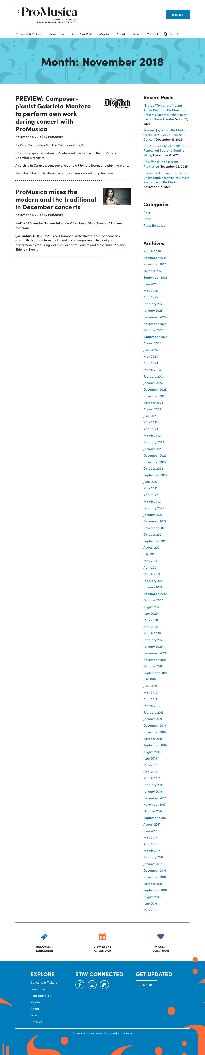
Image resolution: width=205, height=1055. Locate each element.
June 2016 (150, 903)
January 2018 (152, 791)
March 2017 (151, 850)
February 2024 (153, 376)
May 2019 (150, 692)
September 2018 (155, 745)
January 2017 (152, 864)
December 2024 (155, 317)
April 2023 (150, 429)
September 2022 (155, 475)
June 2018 (150, 758)
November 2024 (154, 323)
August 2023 (152, 409)
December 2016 (154, 870)
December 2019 (154, 653)
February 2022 (153, 508)
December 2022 (154, 455)
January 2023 (153, 449)
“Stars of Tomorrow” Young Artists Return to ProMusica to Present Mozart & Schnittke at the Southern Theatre (165, 112)
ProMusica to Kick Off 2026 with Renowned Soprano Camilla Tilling (166, 150)
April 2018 (150, 771)
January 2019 (152, 719)
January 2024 (153, 383)
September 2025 (155, 277)
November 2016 (154, 877)
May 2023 (150, 422)
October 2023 (153, 402)
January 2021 (152, 587)
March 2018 (151, 778)
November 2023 (154, 396)
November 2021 (154, 528)
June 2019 (150, 686)
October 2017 (152, 811)
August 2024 (152, 343)
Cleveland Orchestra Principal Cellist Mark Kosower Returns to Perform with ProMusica (166, 177)
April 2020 (150, 626)
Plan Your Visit (82, 34)
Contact (152, 34)
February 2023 (153, 442)
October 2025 (153, 271)
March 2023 (152, 435)
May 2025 (150, 290)
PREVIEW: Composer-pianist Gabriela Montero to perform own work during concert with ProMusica (53, 113)
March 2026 (152, 251)
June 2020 (150, 613)
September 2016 (155, 890)
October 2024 (153, 330)
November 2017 (154, 804)
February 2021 (153, 580)
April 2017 (150, 844)
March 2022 (152, 501)
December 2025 (155, 257)
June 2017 (150, 831)
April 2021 (150, 567)
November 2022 (154, 462)
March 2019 (151, 706)
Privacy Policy (124, 1033)
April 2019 (150, 699)
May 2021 (150, 560)
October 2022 (153, 468)
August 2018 (152, 752)
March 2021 (151, 574)
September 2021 (155, 541)
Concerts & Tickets (28, 34)
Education (56, 34)
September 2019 (155, 673)
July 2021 (149, 554)
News (147, 219)
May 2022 (150, 488)
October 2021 (152, 534)
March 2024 (152, 370)
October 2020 (153, 600)
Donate (178, 14)
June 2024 (150, 350)
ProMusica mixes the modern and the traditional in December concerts (55, 199)
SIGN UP (146, 984)
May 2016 (150, 910)
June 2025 (150, 284)
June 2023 (150, 416)
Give (135, 34)
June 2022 (150, 481)
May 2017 (150, 837)
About (120, 34)
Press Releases (154, 225)
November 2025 (154, 264)
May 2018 (150, 765)
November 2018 (154, 732)
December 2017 (154, 798)
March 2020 (152, 633)
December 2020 (155, 593)
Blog (146, 212)
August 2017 (151, 824)
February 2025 (153, 304)
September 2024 (155, 336)
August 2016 (152, 897)
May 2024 (150, 356)
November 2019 (154, 659)
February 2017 (153, 857)
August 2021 (151, 547)
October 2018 (153, 738)
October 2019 (153, 666)
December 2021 (154, 521)
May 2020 (150, 620)
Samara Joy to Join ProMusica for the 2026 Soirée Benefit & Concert (165, 134)
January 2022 (152, 514)
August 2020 (152, 607)
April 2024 (150, 363)
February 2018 (153, 785)
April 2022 (150, 495)
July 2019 (149, 679)
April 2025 (150, 297)
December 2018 (154, 725)
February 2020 (153, 640)
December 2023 (155, 389)
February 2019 (153, 712)
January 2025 (153, 310)
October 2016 (153, 883)
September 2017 (155, 817)
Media (104, 34)
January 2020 (153, 646)
